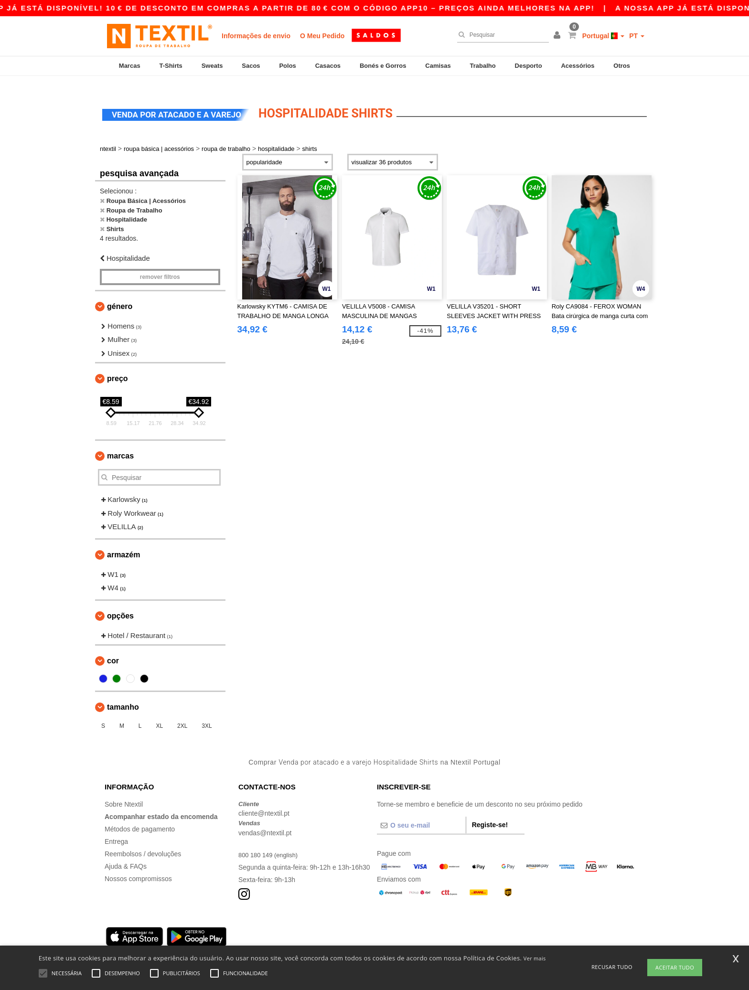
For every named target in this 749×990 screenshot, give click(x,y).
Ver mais (535, 958)
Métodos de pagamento (140, 817)
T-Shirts (170, 65)
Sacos (251, 65)
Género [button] (119, 294)
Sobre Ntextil (124, 792)
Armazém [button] (123, 543)
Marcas (129, 65)
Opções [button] (120, 604)
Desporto (528, 65)
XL (159, 714)
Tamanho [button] (123, 696)
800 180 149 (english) (270, 843)
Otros (621, 65)
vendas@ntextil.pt (265, 821)
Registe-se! (490, 813)
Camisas (437, 65)
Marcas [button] (120, 444)
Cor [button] (113, 649)
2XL (182, 714)
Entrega (116, 829)
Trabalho (483, 65)
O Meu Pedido (322, 36)
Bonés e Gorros (383, 65)
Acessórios (577, 65)
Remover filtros (160, 265)
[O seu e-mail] (421, 813)
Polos (287, 65)
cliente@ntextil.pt (263, 802)
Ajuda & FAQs (126, 854)
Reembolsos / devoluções (143, 842)
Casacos (328, 65)
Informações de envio (256, 36)
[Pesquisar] (500, 35)
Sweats (212, 65)
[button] (558, 36)
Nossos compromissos (138, 867)
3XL (207, 714)
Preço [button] (117, 367)
